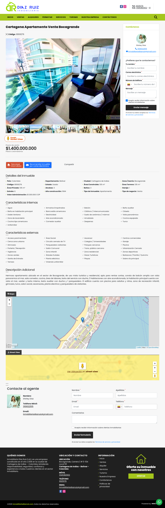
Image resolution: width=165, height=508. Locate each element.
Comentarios (78, 413)
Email (75, 401)
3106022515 (142, 49)
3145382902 (141, 8)
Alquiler (103, 465)
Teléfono (120, 401)
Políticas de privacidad (105, 485)
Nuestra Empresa (90, 17)
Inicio (10, 17)
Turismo (73, 17)
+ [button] (9, 300)
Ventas (20, 17)
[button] (118, 41)
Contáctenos (110, 17)
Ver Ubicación (74, 371)
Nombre (76, 390)
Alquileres (33, 17)
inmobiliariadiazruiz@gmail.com (142, 51)
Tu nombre (131, 64)
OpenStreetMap (153, 347)
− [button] (9, 304)
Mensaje (130, 88)
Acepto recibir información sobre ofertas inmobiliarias (98, 427)
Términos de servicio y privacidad (140, 114)
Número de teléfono (134, 80)
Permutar (47, 17)
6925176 (139, 6)
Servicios (61, 17)
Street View (15, 138)
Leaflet (139, 347)
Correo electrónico (134, 72)
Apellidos (121, 390)
